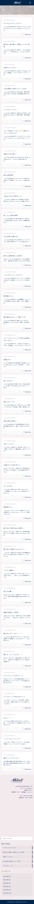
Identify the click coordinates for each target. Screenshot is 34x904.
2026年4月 (7, 880)
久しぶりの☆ (8, 486)
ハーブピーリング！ (10, 110)
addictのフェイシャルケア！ (13, 275)
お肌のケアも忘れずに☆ (12, 465)
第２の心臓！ (8, 591)
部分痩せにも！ (9, 296)
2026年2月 (7, 886)
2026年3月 (7, 883)
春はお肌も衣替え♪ (10, 421)
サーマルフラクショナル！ (13, 23)
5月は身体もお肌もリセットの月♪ (15, 88)
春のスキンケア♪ (9, 402)
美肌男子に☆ (8, 507)
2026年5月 (7, 876)
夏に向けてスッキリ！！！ (13, 633)
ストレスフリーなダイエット (14, 675)
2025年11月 (7, 893)
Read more (28, 34)
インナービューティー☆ (12, 739)
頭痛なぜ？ (7, 359)
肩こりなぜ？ (8, 380)
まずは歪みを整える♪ (11, 236)
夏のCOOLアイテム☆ (11, 758)
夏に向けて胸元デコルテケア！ (14, 549)
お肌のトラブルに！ (10, 67)
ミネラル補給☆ (9, 570)
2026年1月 (7, 890)
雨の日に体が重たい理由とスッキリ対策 (13, 852)
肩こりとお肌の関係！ (11, 215)
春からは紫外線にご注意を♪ (13, 256)
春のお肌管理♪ (9, 175)
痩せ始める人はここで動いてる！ (15, 317)
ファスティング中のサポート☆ (14, 697)
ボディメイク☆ (9, 444)
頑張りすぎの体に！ (10, 154)
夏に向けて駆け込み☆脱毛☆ (14, 528)
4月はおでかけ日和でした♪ (13, 196)
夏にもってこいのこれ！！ (13, 654)
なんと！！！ (8, 718)
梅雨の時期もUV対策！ (11, 612)
